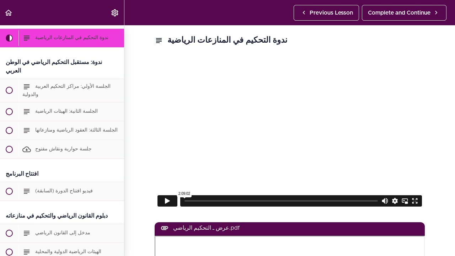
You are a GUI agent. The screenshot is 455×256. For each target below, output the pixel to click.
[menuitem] (115, 12)
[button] (9, 12)
